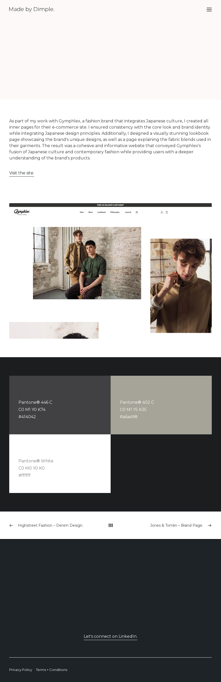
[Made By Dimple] (31, 9)
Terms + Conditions (51, 670)
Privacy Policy (20, 670)
